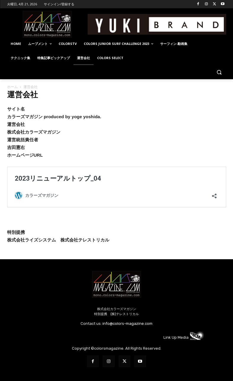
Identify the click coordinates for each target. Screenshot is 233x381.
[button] (219, 72)
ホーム (12, 86)
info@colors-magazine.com (127, 323)
